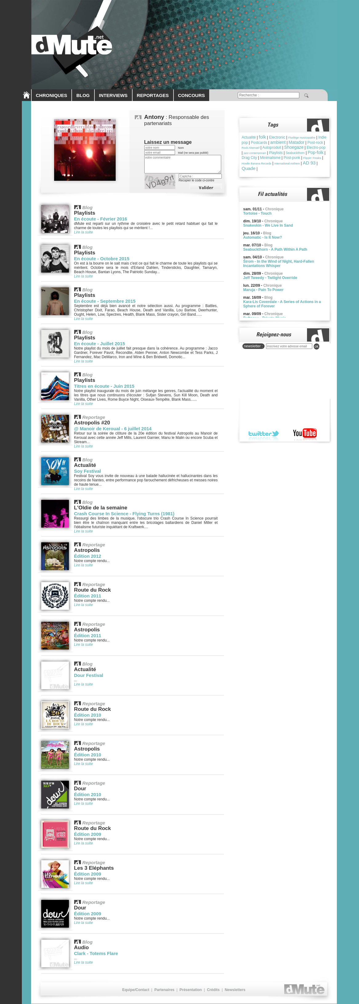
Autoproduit (271, 147)
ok (317, 346)
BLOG (83, 95)
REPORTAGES (153, 95)
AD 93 (309, 162)
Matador (296, 142)
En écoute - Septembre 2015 (105, 301)
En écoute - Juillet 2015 (99, 343)
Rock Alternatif (251, 147)
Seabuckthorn (295, 153)
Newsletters (235, 990)
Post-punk (292, 158)
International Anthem (287, 163)
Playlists (276, 153)
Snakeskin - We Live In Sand (268, 225)
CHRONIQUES (51, 95)
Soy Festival (87, 471)
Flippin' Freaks (312, 158)
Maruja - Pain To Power (263, 290)
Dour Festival (88, 675)
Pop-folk (315, 152)
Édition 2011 (87, 595)
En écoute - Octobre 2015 (102, 258)
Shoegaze (294, 147)
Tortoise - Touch (257, 213)
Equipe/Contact (135, 990)
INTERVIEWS (113, 95)
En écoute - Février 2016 (100, 218)
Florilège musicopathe (301, 137)
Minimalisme (270, 158)
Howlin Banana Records (257, 163)
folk (262, 137)
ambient (277, 142)
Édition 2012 (87, 556)
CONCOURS (191, 95)
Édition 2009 (87, 834)
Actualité (249, 137)
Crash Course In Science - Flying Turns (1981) (124, 513)
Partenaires (164, 990)
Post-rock (315, 142)
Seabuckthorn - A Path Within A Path (275, 249)
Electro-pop (316, 147)
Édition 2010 (87, 715)
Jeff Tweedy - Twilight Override (270, 278)
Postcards (259, 142)
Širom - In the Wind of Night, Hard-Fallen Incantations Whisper (278, 263)
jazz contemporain (255, 153)
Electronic (277, 137)
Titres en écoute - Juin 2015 (104, 386)
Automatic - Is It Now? (262, 237)
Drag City (249, 158)
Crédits (213, 990)
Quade (249, 168)
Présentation (190, 990)
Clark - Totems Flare (96, 953)
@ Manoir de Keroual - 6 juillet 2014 (113, 428)
